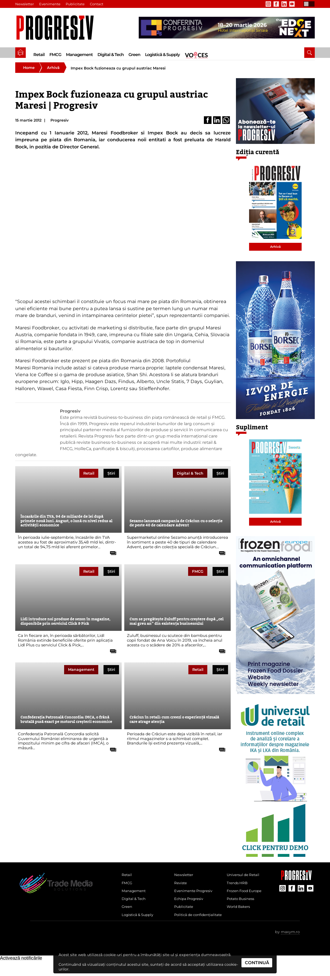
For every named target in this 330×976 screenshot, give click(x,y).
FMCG (55, 54)
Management (79, 54)
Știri (111, 476)
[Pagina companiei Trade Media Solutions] (296, 882)
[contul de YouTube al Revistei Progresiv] (292, 4)
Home (29, 71)
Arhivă (53, 71)
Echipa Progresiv (190, 905)
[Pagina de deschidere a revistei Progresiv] (57, 27)
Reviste (181, 887)
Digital (190, 476)
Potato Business (242, 905)
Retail (39, 54)
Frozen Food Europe (246, 896)
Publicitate (75, 4)
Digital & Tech (110, 54)
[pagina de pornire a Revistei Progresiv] (20, 52)
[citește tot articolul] (111, 554)
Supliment (252, 431)
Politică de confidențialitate (190, 926)
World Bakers (239, 913)
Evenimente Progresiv (195, 896)
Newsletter (24, 4)
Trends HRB (238, 887)
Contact (97, 4)
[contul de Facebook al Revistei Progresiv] (276, 4)
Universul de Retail (244, 878)
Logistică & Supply (162, 54)
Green (134, 54)
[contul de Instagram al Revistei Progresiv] (268, 4)
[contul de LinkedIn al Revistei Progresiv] (284, 4)
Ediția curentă (257, 156)
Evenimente (50, 4)
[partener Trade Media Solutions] (227, 28)
